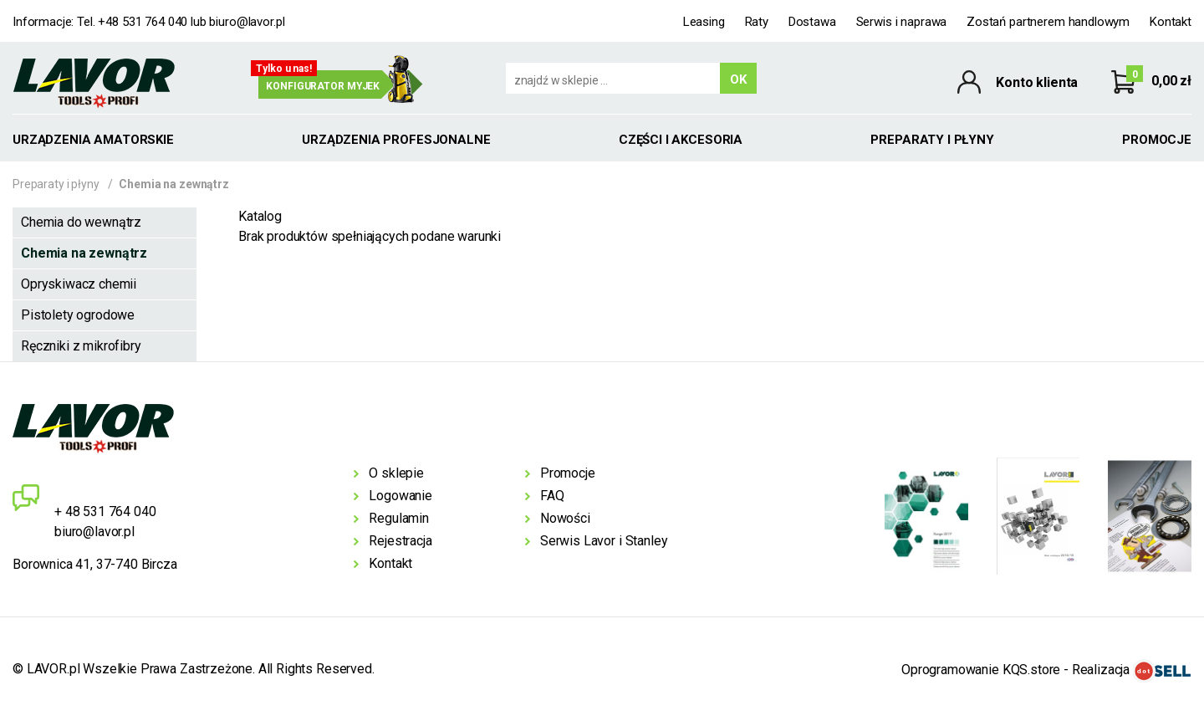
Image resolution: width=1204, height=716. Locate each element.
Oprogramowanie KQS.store (980, 670)
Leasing (704, 21)
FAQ (552, 496)
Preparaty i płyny (931, 139)
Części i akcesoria (680, 139)
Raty (756, 21)
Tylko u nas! (284, 68)
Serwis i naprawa (901, 21)
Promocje (1156, 139)
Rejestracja (400, 541)
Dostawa (812, 21)
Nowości (565, 518)
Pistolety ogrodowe (78, 315)
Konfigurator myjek (323, 86)
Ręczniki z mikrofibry (81, 346)
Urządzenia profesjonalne (396, 139)
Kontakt (1170, 21)
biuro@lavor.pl (246, 21)
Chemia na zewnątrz (84, 253)
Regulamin (399, 518)
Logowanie (400, 496)
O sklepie (396, 473)
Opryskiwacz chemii (78, 284)
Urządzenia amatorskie (93, 139)
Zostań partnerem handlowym (1048, 21)
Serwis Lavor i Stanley (603, 541)
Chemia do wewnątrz (81, 222)
